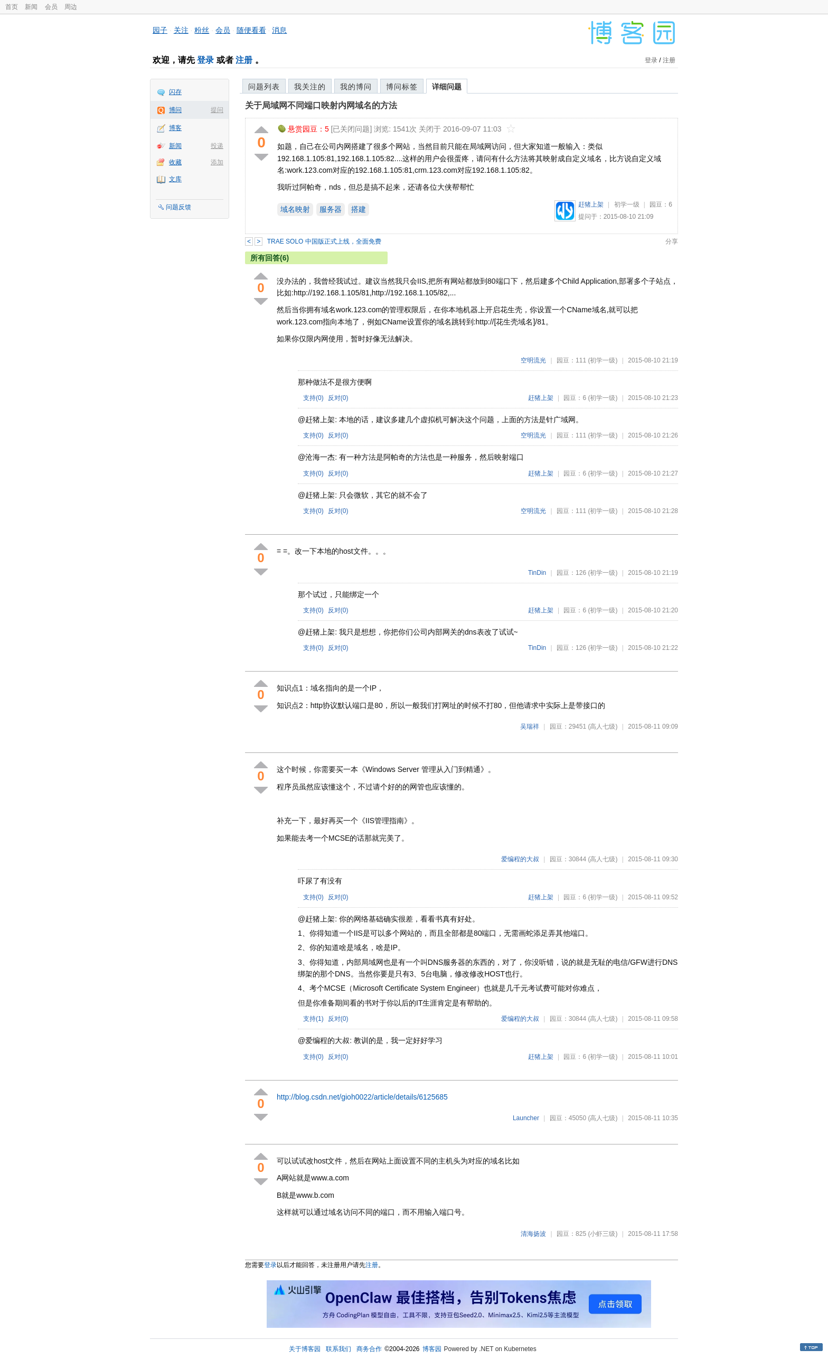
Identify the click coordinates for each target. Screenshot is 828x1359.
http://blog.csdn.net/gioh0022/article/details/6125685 (362, 1097)
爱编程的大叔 (520, 859)
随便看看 (251, 30)
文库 (175, 179)
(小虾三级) (602, 1233)
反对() (338, 398)
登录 (205, 59)
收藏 (175, 162)
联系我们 (338, 1349)
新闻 (31, 7)
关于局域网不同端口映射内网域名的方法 (321, 105)
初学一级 (626, 204)
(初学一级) (602, 360)
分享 (671, 241)
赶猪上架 (591, 204)
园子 (160, 30)
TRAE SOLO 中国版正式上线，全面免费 (324, 241)
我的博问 (356, 86)
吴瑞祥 (529, 726)
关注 (181, 30)
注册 (244, 59)
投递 (217, 146)
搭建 (358, 209)
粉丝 (201, 30)
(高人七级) (602, 726)
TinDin (537, 572)
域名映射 (295, 209)
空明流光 (533, 360)
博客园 (431, 1349)
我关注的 (310, 86)
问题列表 (264, 86)
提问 (217, 110)
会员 (51, 7)
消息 (279, 30)
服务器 (330, 209)
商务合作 (369, 1349)
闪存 (175, 92)
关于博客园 (305, 1349)
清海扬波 (533, 1233)
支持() (313, 398)
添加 (217, 162)
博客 (175, 128)
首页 (11, 7)
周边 (70, 7)
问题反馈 (178, 207)
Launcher (526, 1118)
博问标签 (402, 86)
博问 (175, 110)
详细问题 (447, 86)
